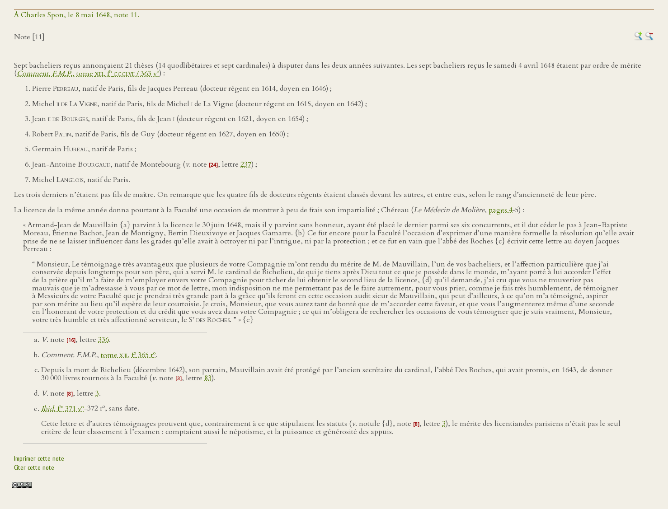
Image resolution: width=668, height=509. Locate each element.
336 (103, 340)
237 (245, 164)
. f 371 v (62, 409)
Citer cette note (34, 468)
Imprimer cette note (39, 458)
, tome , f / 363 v (88, 74)
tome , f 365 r (128, 355)
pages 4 (501, 210)
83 (208, 378)
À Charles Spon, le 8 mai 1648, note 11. (76, 15)
